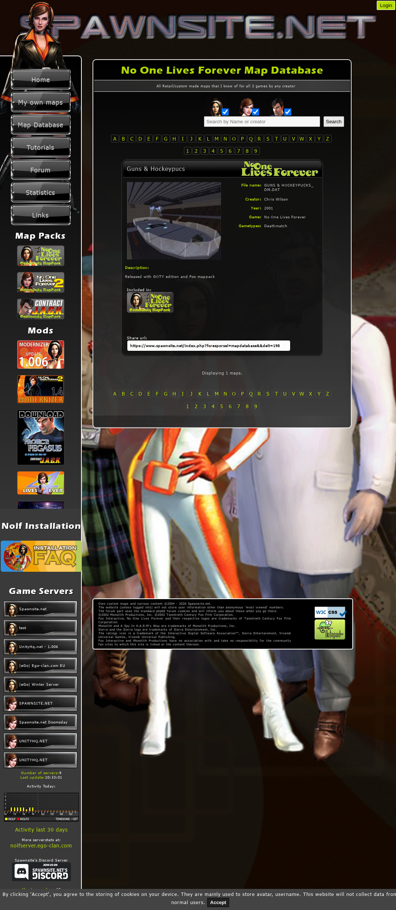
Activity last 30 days (41, 829)
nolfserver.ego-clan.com (41, 845)
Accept (218, 902)
